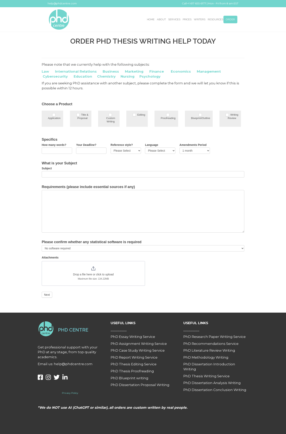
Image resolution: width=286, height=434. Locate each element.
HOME (151, 19)
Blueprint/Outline (200, 116)
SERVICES (174, 19)
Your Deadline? (86, 144)
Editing (139, 115)
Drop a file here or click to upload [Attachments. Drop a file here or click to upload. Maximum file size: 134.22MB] (93, 274)
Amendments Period (193, 144)
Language (151, 144)
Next (47, 294)
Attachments (50, 257)
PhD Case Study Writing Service (138, 350)
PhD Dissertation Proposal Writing (140, 385)
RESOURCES (215, 19)
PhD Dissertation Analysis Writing (212, 383)
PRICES (187, 19)
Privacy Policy (70, 392)
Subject (47, 168)
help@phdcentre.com (62, 3)
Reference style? (122, 144)
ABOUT (161, 19)
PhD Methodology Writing (205, 357)
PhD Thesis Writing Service (206, 376)
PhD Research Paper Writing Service (214, 337)
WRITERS (199, 19)
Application (54, 116)
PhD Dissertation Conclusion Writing (214, 390)
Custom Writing (110, 118)
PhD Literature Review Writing (209, 350)
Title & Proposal (82, 116)
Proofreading (168, 116)
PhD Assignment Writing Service (139, 344)
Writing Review (232, 116)
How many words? (54, 144)
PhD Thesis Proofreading (132, 371)
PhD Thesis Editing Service (134, 364)
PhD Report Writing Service (134, 357)
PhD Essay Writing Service (133, 337)
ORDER (230, 19)
